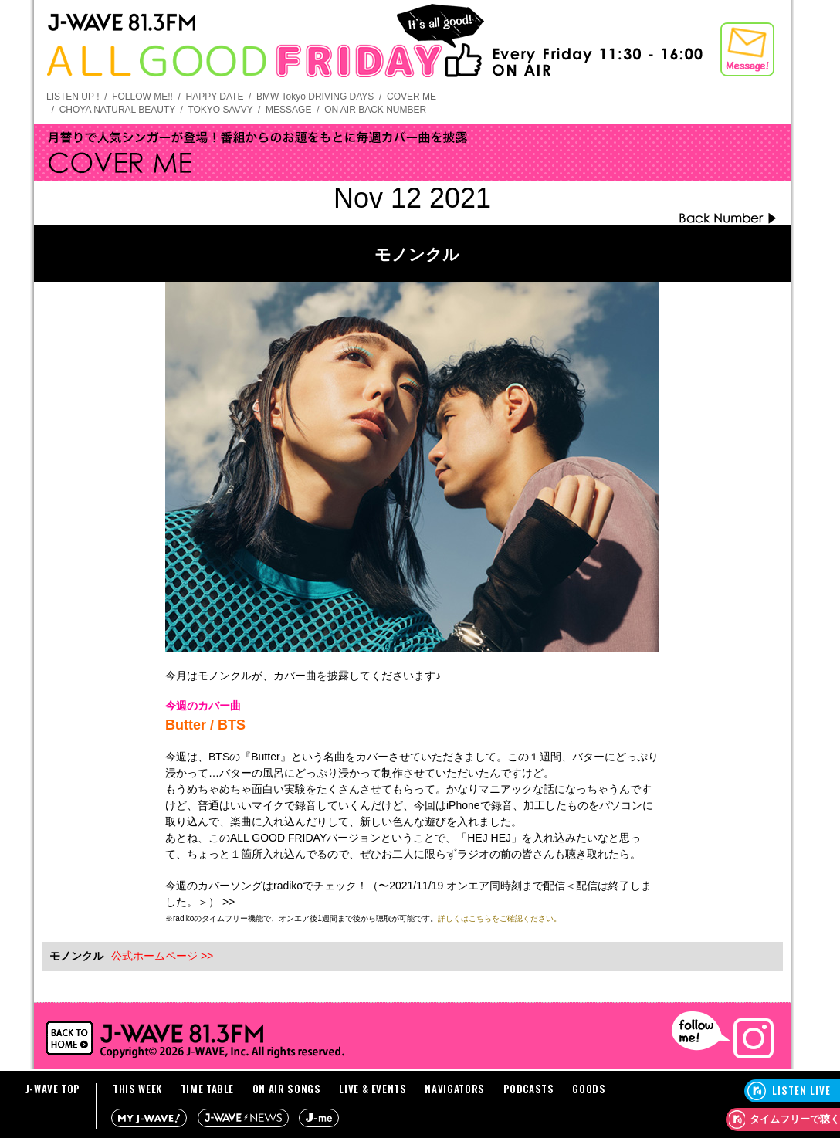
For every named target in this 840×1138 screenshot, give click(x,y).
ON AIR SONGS (286, 1088)
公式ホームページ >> (162, 956)
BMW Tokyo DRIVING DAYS (315, 96)
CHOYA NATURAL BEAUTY (117, 109)
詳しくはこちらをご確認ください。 (499, 918)
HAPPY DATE (215, 96)
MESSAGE (288, 109)
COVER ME (411, 96)
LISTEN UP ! (72, 96)
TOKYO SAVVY (220, 109)
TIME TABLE (208, 1088)
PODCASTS (528, 1088)
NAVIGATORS (455, 1088)
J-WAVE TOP (53, 1088)
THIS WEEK (137, 1088)
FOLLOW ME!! (142, 96)
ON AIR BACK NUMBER (375, 109)
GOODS (588, 1088)
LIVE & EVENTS (372, 1088)
